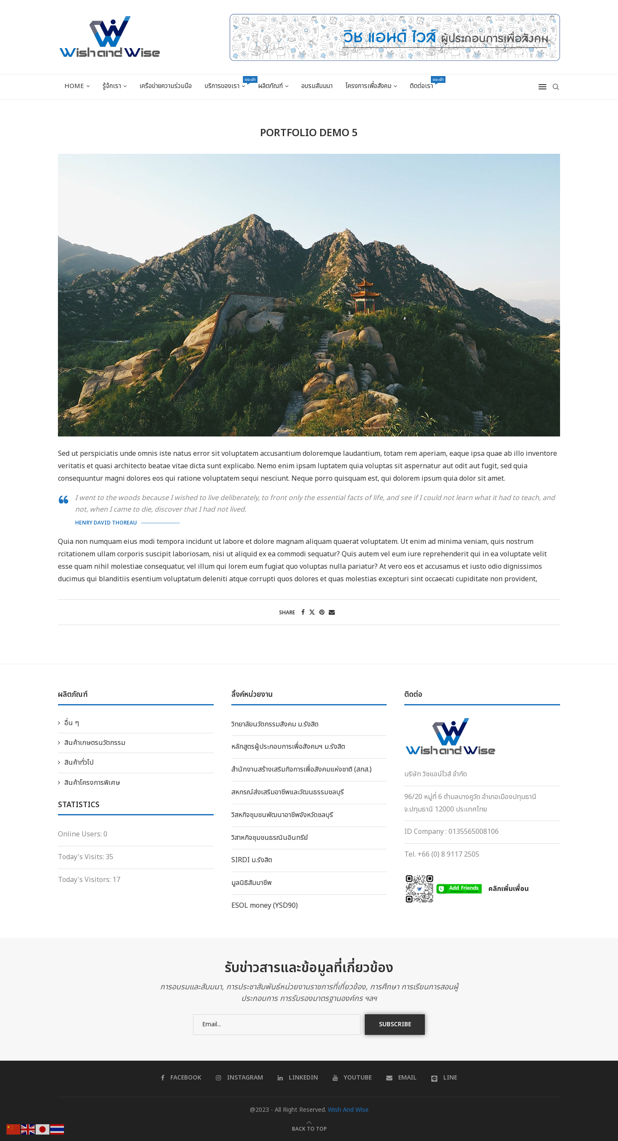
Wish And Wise (348, 1109)
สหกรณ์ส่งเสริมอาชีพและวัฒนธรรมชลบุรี (287, 792)
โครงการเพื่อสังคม (368, 86)
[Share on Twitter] (312, 612)
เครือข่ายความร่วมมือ (165, 86)
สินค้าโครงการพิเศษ (92, 782)
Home (74, 86)
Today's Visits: (82, 857)
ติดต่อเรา (424, 83)
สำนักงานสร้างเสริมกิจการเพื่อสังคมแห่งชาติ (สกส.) (301, 769)
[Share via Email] (332, 612)
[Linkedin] (298, 1078)
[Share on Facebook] (303, 612)
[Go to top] (309, 1128)
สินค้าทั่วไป (79, 762)
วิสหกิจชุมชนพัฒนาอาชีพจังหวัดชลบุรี (282, 815)
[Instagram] (239, 1078)
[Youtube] (352, 1078)
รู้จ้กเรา (112, 86)
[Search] (555, 86)
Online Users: (80, 834)
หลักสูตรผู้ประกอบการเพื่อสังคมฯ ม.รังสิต (288, 746)
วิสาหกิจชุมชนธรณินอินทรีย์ (269, 838)
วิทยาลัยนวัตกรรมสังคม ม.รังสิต (274, 724)
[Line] (444, 1078)
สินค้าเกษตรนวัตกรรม (94, 742)
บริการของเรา (228, 83)
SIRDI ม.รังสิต (251, 860)
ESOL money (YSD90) (264, 905)
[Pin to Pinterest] (321, 612)
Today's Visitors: (85, 880)
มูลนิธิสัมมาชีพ (251, 883)
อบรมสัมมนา (317, 86)
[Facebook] (181, 1078)
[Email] (401, 1078)
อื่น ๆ (71, 723)
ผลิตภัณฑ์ (270, 86)
